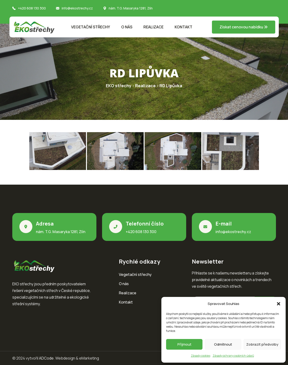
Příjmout (184, 344)
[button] (278, 303)
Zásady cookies (200, 356)
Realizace (153, 27)
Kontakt (183, 27)
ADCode (46, 358)
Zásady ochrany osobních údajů (233, 356)
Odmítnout (223, 344)
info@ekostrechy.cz (77, 8)
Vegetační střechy (90, 27)
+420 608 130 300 (32, 8)
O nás (126, 27)
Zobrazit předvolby (262, 344)
